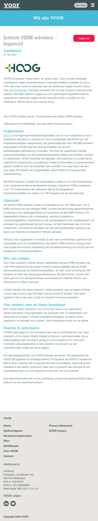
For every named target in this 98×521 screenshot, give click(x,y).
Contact (8, 456)
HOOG (7, 135)
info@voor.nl (11, 464)
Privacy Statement (60, 425)
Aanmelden (81, 5)
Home (7, 425)
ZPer (7, 440)
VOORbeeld (11, 445)
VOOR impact (57, 430)
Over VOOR (11, 450)
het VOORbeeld (18, 90)
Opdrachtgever (13, 430)
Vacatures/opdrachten (18, 435)
